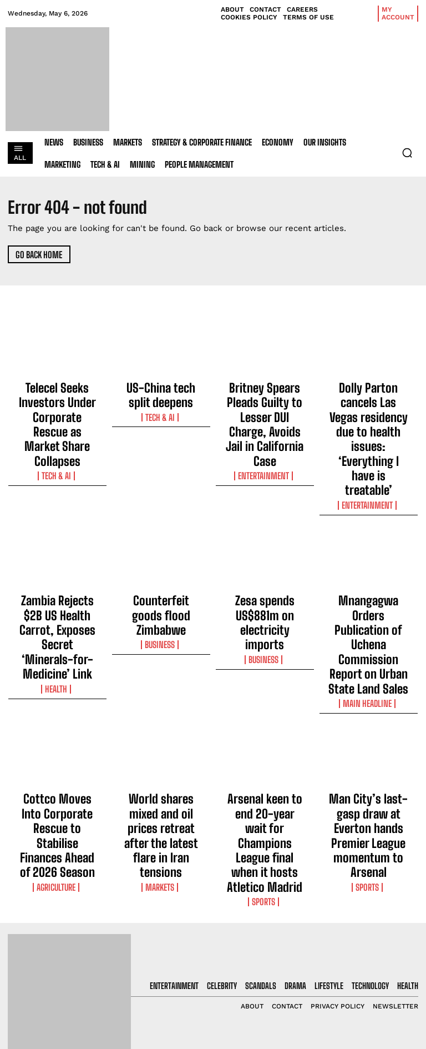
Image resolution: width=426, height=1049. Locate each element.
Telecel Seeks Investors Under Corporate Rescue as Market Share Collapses (57, 400)
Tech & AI (57, 426)
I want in (373, 943)
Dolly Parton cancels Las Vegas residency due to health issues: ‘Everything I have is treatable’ (368, 405)
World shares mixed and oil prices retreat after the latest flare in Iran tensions (161, 679)
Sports (265, 706)
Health (57, 571)
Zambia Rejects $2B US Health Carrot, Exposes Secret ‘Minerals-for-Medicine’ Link (57, 545)
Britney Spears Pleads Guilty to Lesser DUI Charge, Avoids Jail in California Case (265, 400)
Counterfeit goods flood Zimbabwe (161, 535)
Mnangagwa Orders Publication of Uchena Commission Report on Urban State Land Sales (368, 545)
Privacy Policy (361, 972)
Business (161, 551)
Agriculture (57, 706)
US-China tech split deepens (161, 390)
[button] (407, 153)
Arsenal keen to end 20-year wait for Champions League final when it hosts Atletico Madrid (264, 679)
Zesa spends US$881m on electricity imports (265, 535)
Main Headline (368, 571)
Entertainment (264, 426)
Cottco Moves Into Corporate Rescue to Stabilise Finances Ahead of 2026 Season (57, 679)
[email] (372, 917)
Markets (161, 706)
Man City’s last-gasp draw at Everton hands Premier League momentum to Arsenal (368, 679)
